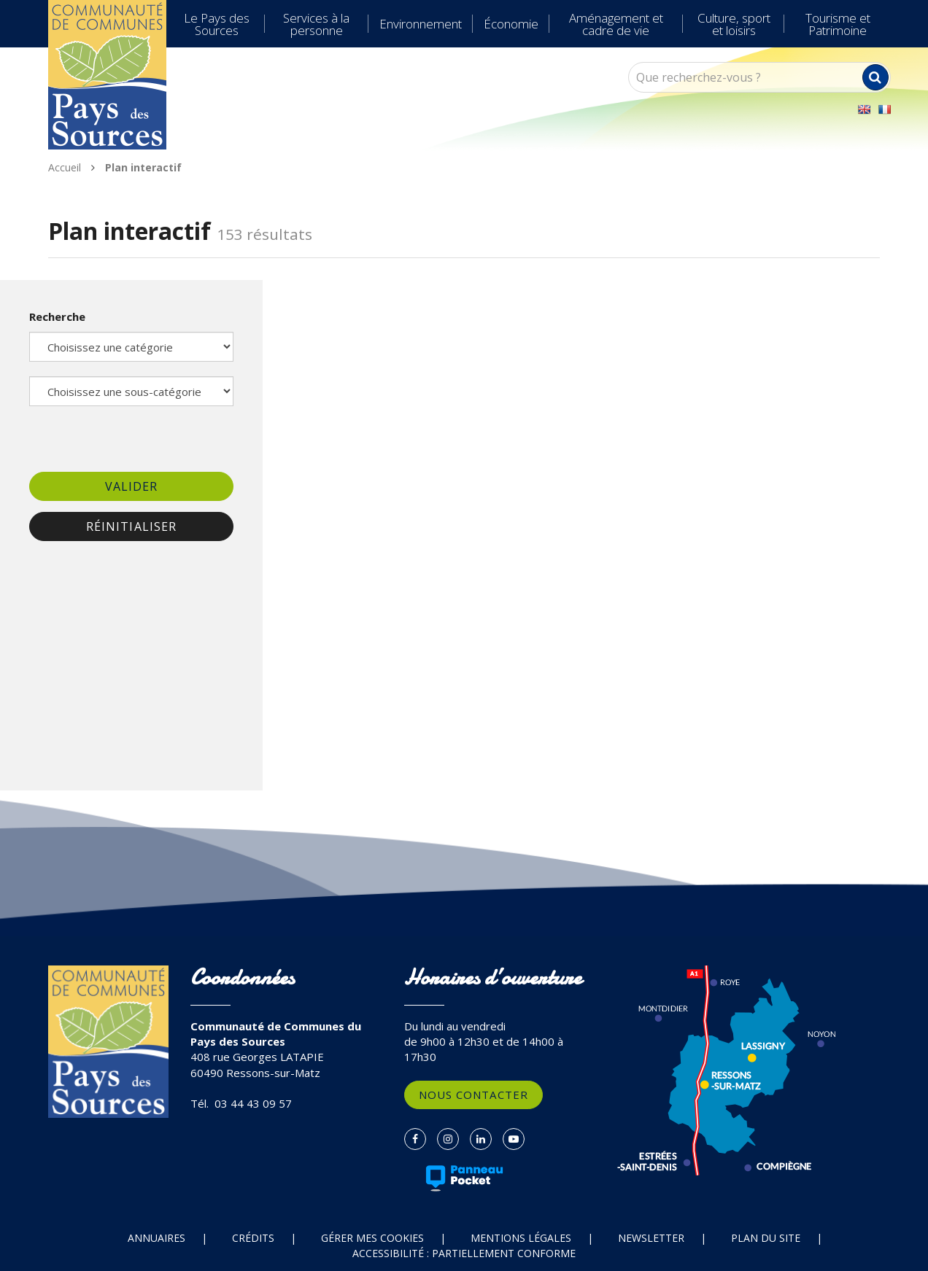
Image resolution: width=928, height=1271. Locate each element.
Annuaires (156, 1238)
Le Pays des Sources (217, 24)
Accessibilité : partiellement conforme (464, 1253)
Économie (511, 23)
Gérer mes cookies (372, 1238)
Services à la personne (316, 24)
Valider (131, 486)
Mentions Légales (521, 1238)
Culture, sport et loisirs (733, 24)
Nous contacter (473, 1094)
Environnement (420, 23)
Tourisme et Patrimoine (837, 24)
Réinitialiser (131, 526)
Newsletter (651, 1238)
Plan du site (765, 1238)
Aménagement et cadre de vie (616, 24)
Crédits (253, 1238)
